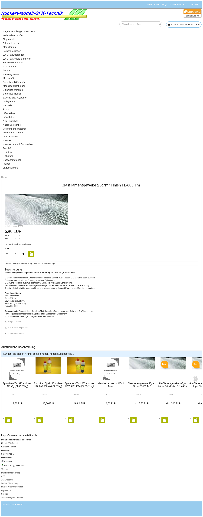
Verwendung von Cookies (12, 497)
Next (195, 379)
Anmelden (181, 4)
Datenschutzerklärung (10, 473)
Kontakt (157, 4)
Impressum (6, 490)
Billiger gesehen (14, 322)
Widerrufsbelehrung (9, 483)
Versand (4, 469)
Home (149, 4)
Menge (7, 248)
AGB (3, 476)
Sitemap (4, 494)
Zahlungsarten (7, 480)
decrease (7, 253)
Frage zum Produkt (16, 333)
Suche (172, 4)
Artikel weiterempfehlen (18, 327)
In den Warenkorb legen (8, 420)
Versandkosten (25, 244)
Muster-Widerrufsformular (12, 487)
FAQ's (164, 4)
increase (23, 253)
